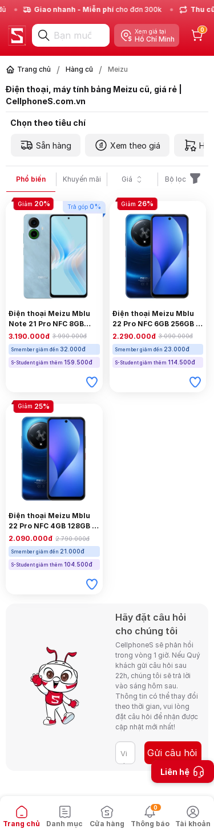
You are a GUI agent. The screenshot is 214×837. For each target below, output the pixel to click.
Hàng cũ (79, 69)
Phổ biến (31, 179)
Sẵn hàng (45, 145)
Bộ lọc (183, 179)
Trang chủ (34, 69)
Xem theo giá (127, 145)
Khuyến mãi (82, 179)
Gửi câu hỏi (172, 752)
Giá (133, 179)
